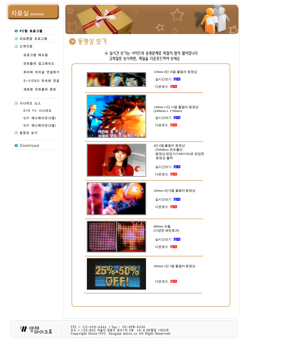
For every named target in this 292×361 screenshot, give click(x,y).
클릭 (177, 79)
